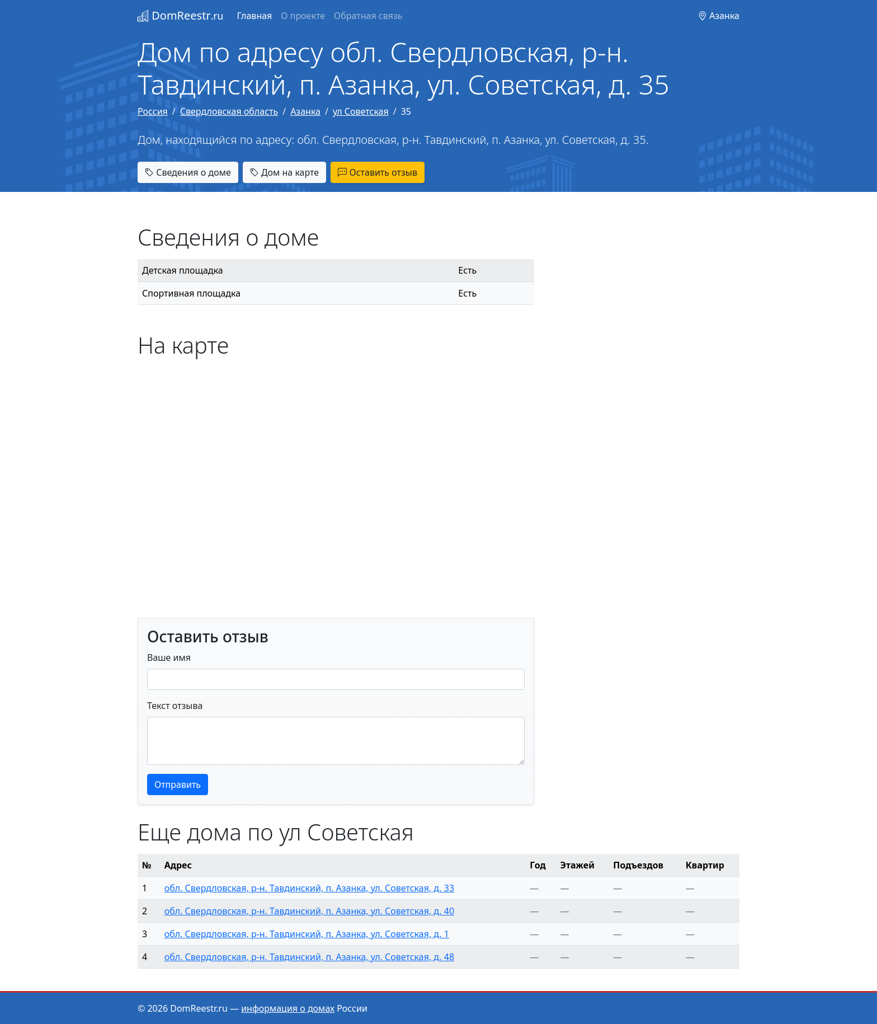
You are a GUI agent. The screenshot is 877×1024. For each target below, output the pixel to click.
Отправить (177, 784)
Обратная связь (368, 16)
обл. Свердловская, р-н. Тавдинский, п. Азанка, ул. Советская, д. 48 (309, 957)
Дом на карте (284, 172)
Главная (254, 16)
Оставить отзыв (377, 172)
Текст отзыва (174, 705)
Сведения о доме (188, 172)
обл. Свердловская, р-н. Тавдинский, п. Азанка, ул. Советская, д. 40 (309, 911)
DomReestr (180, 15)
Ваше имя (169, 657)
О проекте (303, 16)
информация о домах (287, 1008)
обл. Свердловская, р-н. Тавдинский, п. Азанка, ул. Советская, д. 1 (306, 934)
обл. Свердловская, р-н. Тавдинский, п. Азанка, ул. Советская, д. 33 (309, 888)
